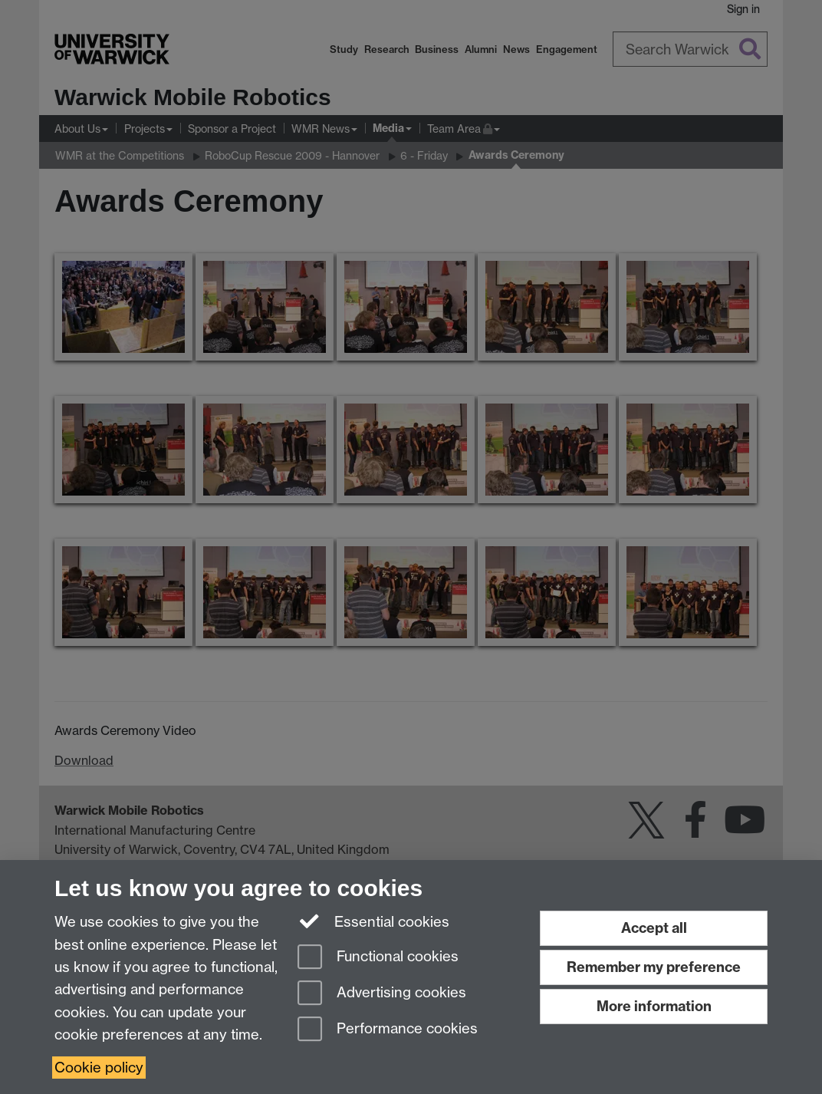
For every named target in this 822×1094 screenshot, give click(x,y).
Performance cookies (388, 1030)
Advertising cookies (382, 994)
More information (654, 1006)
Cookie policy (98, 1067)
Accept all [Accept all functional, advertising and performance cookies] (654, 928)
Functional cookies (378, 958)
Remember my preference (654, 967)
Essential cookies (374, 921)
